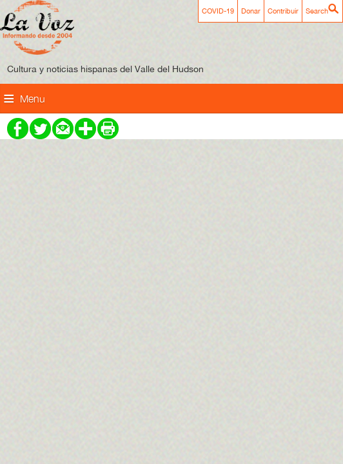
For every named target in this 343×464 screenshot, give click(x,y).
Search (317, 10)
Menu (32, 98)
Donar (250, 10)
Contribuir (283, 10)
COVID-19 (218, 10)
